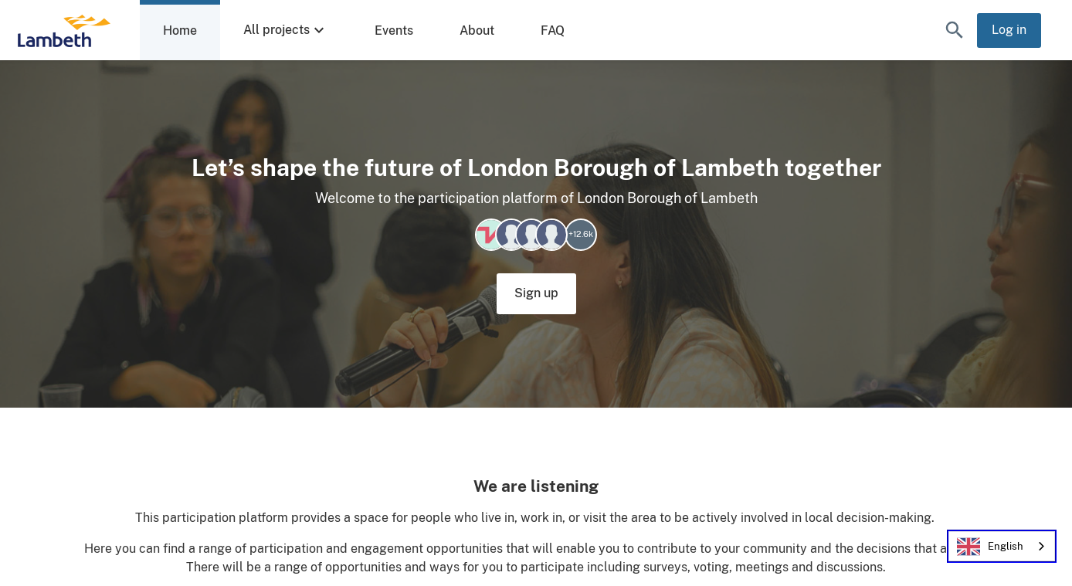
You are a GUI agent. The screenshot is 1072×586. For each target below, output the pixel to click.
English (990, 546)
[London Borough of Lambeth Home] (64, 30)
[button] (954, 30)
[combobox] (1001, 546)
